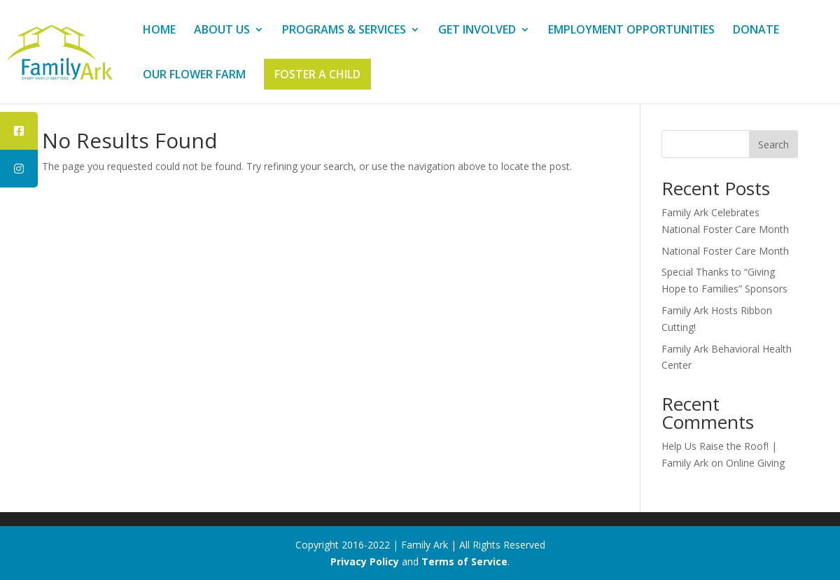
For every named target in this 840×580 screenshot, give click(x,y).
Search (773, 144)
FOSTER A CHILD (317, 74)
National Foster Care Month (725, 250)
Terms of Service (464, 561)
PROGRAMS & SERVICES (344, 30)
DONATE (756, 30)
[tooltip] (19, 131)
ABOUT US (222, 30)
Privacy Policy (364, 561)
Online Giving (755, 462)
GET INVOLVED (477, 30)
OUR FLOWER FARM (194, 75)
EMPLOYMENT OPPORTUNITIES (631, 30)
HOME (159, 30)
